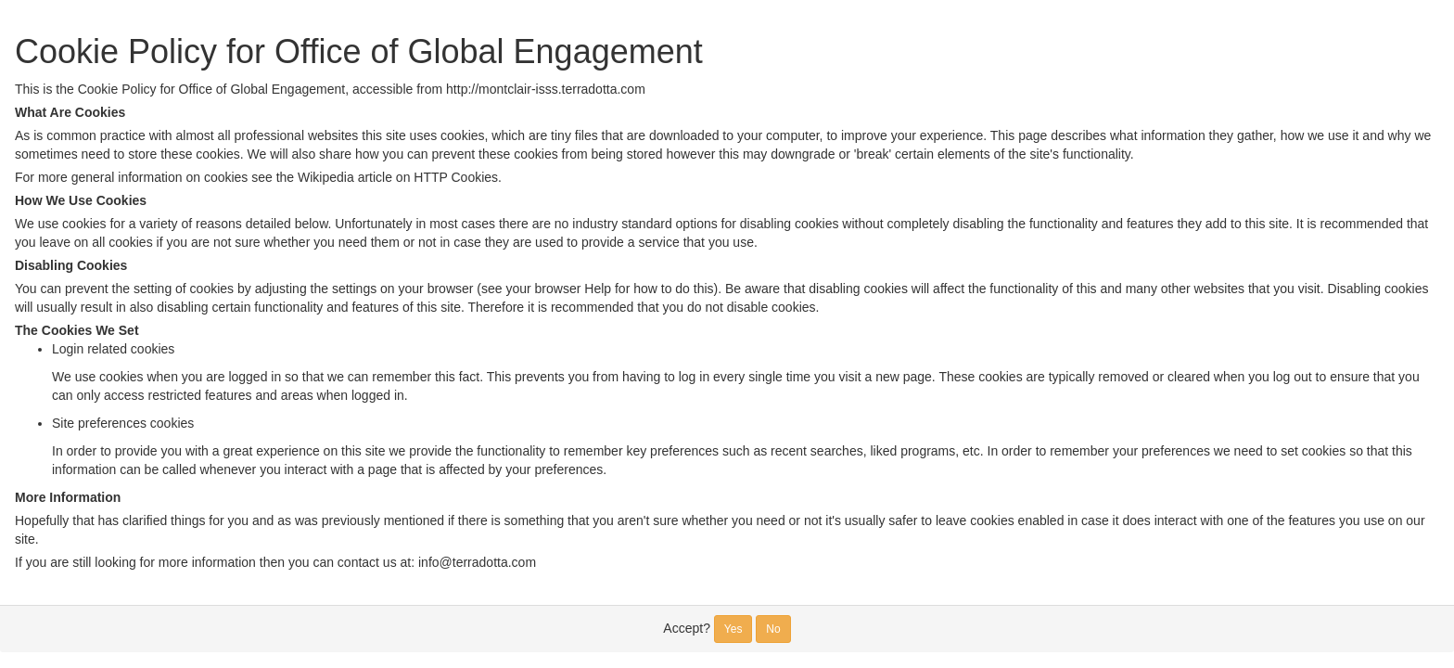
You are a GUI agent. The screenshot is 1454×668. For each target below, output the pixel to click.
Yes (733, 629)
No (773, 629)
